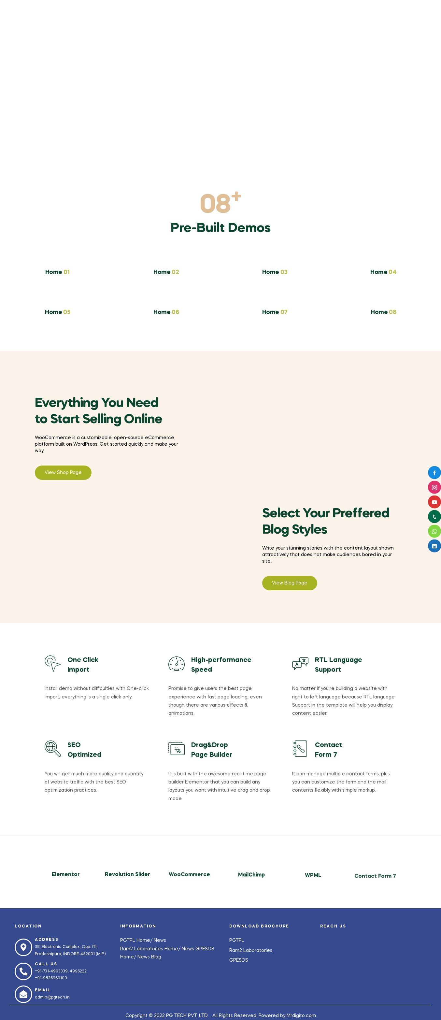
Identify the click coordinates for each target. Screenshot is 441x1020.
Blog (156, 957)
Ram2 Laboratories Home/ (151, 949)
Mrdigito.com (301, 1015)
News (160, 940)
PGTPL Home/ (137, 940)
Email (43, 990)
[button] (63, 473)
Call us (46, 964)
